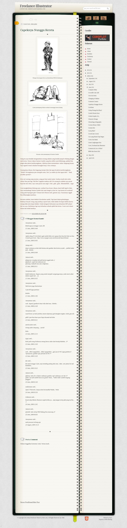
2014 (88, 70)
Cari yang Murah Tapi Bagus (96, 136)
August (91, 81)
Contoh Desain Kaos (93, 113)
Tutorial (89, 61)
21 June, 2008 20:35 (31, 278)
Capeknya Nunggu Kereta (95, 104)
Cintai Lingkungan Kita (94, 142)
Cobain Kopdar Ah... (94, 116)
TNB (63, 518)
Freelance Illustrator (36, 6)
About (89, 51)
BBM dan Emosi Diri (94, 151)
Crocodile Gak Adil (93, 92)
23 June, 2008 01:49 (31, 382)
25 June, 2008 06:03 (31, 414)
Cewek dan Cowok (93, 134)
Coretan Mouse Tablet (94, 125)
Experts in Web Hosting (105, 519)
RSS (103, 17)
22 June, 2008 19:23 (31, 368)
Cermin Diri (91, 128)
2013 (88, 73)
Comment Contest (93, 101)
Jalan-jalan (34, 24)
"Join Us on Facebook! (96, 17)
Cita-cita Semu (92, 95)
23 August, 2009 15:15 (32, 425)
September (92, 78)
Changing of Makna (93, 98)
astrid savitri (29, 325)
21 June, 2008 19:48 (31, 228)
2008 (88, 76)
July (90, 84)
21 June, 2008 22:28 (31, 306)
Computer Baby (92, 90)
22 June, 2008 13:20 (31, 344)
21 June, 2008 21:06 (31, 296)
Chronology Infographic (94, 122)
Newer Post (24, 502)
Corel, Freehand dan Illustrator (96, 145)
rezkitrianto (28, 387)
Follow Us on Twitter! (88, 17)
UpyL (27, 338)
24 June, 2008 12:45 (31, 404)
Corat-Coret (26, 24)
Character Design (93, 119)
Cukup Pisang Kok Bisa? (95, 110)
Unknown (28, 397)
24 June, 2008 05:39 (31, 392)
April (90, 158)
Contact (97, 22)
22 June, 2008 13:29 (31, 356)
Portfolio (89, 54)
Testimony (90, 56)
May (90, 155)
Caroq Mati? (91, 131)
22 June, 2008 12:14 (31, 334)
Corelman (91, 107)
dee (26, 361)
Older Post (36, 502)
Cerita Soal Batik (93, 139)
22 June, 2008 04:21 (31, 320)
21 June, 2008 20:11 (31, 266)
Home (30, 502)
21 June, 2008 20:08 (31, 252)
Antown (27, 257)
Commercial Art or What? (95, 148)
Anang (27, 245)
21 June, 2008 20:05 (31, 240)
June (90, 87)
